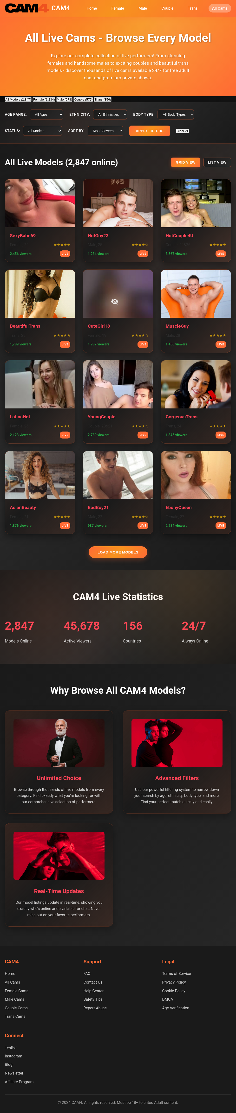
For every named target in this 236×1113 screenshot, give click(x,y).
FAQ (87, 973)
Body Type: (144, 114)
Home (92, 8)
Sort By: (76, 131)
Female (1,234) (44, 99)
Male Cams (14, 999)
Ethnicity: (79, 114)
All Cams (220, 8)
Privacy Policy (174, 982)
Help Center (94, 991)
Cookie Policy (173, 991)
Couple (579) (83, 99)
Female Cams (16, 991)
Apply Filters (150, 131)
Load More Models (118, 552)
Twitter (11, 1047)
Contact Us (93, 982)
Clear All (183, 131)
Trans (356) (102, 99)
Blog (9, 1064)
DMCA (167, 999)
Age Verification (175, 1008)
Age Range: (16, 114)
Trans (192, 8)
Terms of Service (176, 973)
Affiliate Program (19, 1082)
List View (217, 162)
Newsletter (14, 1073)
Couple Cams (16, 1008)
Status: (12, 131)
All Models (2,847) (18, 99)
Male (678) (64, 99)
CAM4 (60, 8)
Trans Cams (15, 1016)
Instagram (13, 1056)
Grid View (185, 162)
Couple (167, 8)
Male (142, 8)
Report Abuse (95, 1008)
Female (117, 8)
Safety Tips (93, 999)
